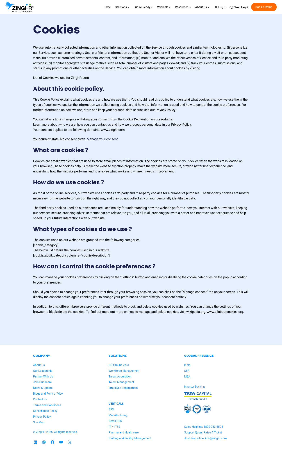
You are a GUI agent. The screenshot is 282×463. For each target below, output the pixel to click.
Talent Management (121, 382)
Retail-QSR (115, 421)
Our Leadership (42, 370)
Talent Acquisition (120, 376)
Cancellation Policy (45, 411)
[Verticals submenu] (170, 7)
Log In (222, 7)
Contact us (40, 399)
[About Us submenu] (208, 7)
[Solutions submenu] (128, 7)
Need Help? (241, 7)
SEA (186, 370)
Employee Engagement (123, 388)
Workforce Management (124, 370)
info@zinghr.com (216, 438)
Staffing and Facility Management (130, 438)
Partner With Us (43, 376)
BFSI (112, 409)
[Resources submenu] (190, 7)
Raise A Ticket (213, 432)
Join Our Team (42, 382)
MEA (187, 376)
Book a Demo (263, 7)
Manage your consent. (103, 139)
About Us (39, 365)
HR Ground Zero (119, 365)
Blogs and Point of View (48, 393)
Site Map (38, 422)
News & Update (43, 388)
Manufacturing (118, 415)
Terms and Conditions (47, 405)
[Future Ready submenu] (152, 7)
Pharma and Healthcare (124, 432)
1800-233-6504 (213, 426)
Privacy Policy (42, 416)
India (187, 365)
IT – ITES (114, 426)
